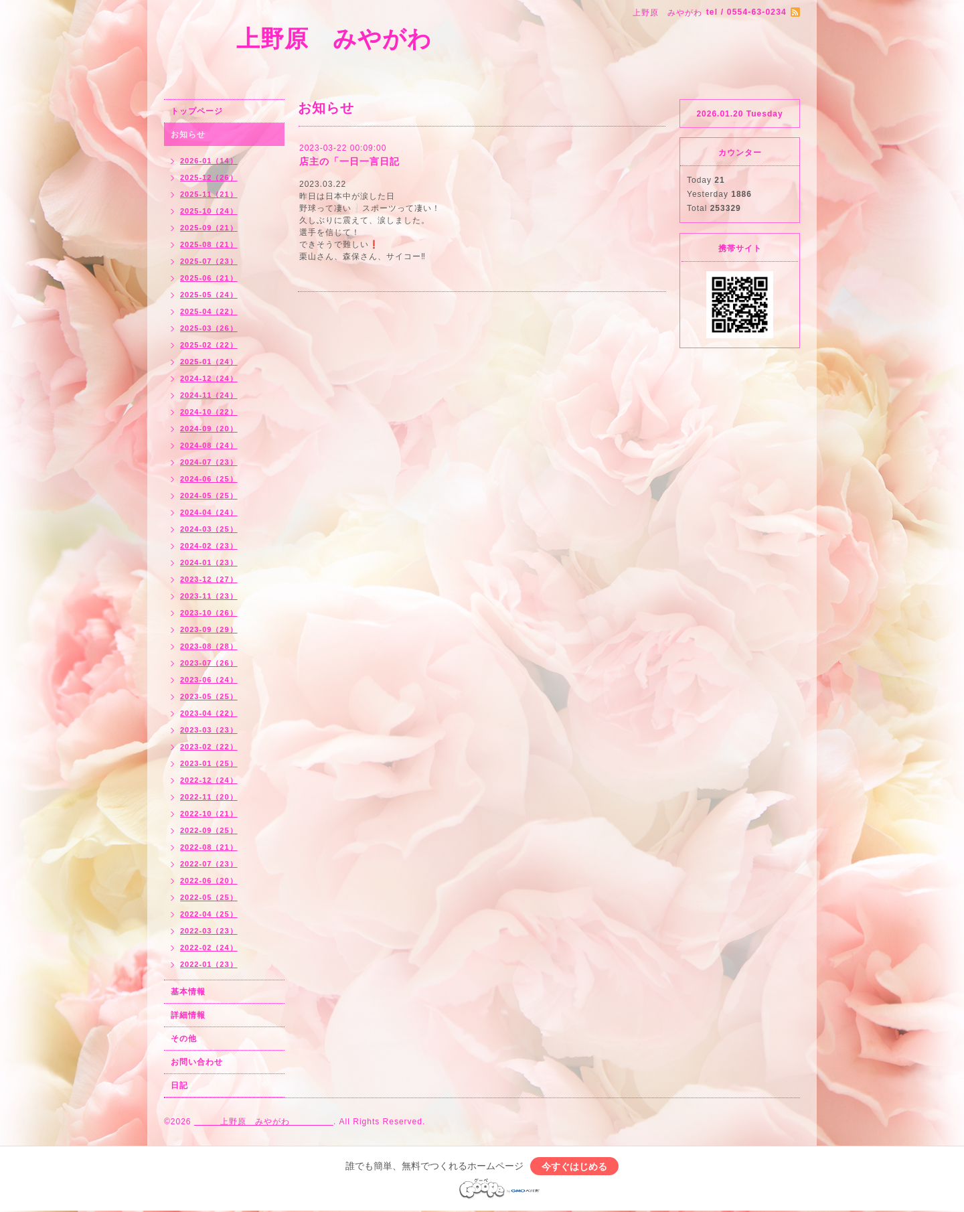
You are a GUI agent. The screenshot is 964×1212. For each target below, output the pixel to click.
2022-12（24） (209, 780)
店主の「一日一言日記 (349, 161)
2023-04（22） (209, 713)
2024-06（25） (209, 479)
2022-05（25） (209, 897)
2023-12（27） (209, 579)
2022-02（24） (209, 947)
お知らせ (188, 134)
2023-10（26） (209, 613)
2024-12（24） (209, 378)
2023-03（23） (209, 730)
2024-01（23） (209, 562)
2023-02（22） (209, 747)
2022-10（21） (209, 814)
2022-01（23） (209, 964)
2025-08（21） (209, 244)
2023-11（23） (209, 596)
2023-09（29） (209, 629)
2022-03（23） (209, 931)
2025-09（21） (209, 228)
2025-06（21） (209, 278)
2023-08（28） (209, 646)
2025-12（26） (209, 177)
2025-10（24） (209, 211)
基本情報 (188, 991)
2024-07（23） (209, 462)
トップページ (197, 111)
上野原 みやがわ (358, 38)
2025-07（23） (209, 261)
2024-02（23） (209, 546)
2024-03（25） (209, 529)
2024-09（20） (209, 429)
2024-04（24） (209, 512)
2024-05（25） (209, 495)
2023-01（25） (209, 763)
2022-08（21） (209, 847)
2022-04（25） (209, 914)
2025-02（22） (209, 345)
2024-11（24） (209, 395)
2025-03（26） (209, 328)
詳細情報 (188, 1015)
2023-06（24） (209, 680)
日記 (179, 1085)
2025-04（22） (209, 311)
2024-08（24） (209, 445)
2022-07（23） (209, 864)
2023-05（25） (209, 696)
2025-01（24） (209, 362)
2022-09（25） (209, 830)
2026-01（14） (209, 161)
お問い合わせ (197, 1062)
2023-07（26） (209, 663)
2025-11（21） (209, 194)
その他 (184, 1038)
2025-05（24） (209, 295)
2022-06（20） (209, 881)
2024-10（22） (209, 412)
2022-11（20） (209, 797)
